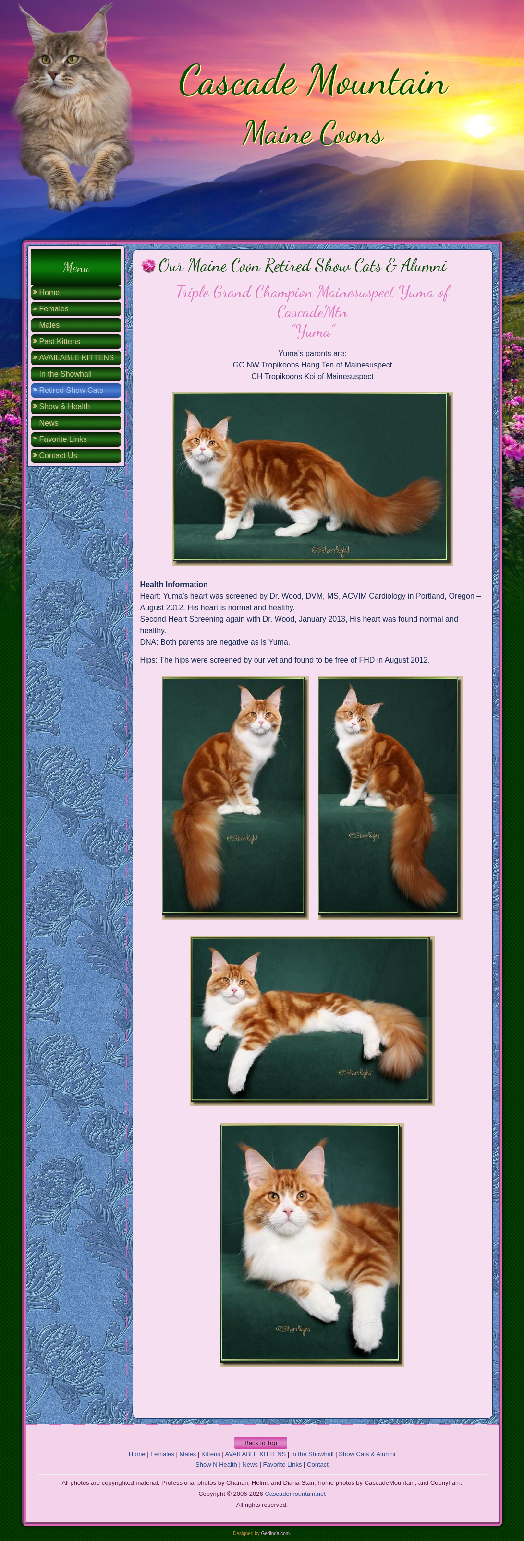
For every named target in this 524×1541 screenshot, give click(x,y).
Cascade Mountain (313, 79)
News (49, 423)
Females (54, 309)
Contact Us (58, 455)
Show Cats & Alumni (367, 1454)
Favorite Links (63, 439)
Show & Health (64, 407)
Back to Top (260, 1442)
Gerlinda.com (275, 1533)
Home (49, 292)
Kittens (210, 1454)
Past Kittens (59, 341)
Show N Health (216, 1464)
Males (49, 325)
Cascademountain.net (295, 1493)
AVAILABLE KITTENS (76, 358)
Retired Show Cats (71, 390)
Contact (318, 1464)
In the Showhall (65, 374)
